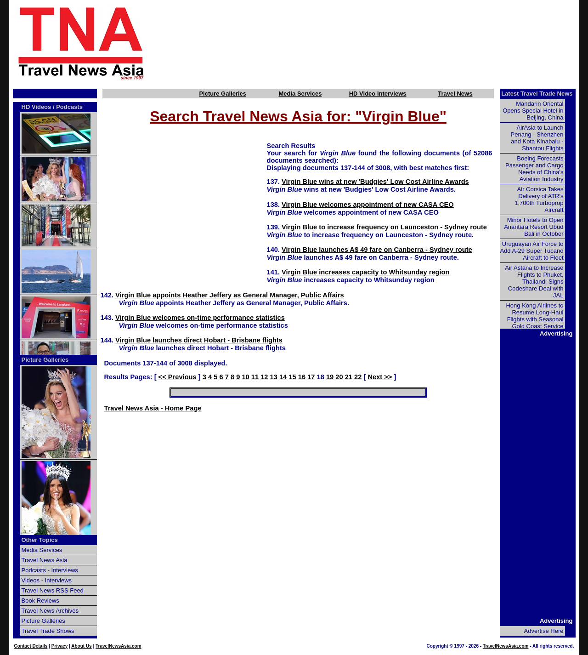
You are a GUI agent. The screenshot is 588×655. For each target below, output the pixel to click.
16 (301, 377)
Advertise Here (544, 630)
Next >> (380, 377)
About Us (81, 646)
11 (255, 377)
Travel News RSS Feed (53, 590)
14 (283, 377)
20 (339, 377)
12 (264, 377)
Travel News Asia (45, 560)
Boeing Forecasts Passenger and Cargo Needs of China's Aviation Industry (534, 168)
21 (348, 377)
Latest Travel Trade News (536, 93)
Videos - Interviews (47, 580)
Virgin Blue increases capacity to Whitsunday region (365, 272)
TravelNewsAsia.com (118, 646)
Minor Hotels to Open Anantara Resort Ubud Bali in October (533, 226)
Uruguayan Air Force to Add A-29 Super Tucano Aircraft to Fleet (531, 250)
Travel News (455, 93)
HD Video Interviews (378, 93)
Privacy (59, 646)
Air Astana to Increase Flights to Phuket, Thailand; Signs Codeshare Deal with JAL (534, 281)
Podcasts (69, 106)
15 (292, 377)
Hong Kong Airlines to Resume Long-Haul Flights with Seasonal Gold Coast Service (534, 316)
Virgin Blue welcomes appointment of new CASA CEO (368, 204)
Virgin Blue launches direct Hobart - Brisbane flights (199, 340)
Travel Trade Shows (48, 630)
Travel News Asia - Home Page (153, 408)
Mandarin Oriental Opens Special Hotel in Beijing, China (533, 110)
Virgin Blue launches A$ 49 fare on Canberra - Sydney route (377, 249)
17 (311, 377)
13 (273, 377)
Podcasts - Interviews (50, 570)
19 (330, 377)
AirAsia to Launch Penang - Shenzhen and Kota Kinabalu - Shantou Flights (537, 138)
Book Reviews (40, 600)
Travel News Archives (50, 610)
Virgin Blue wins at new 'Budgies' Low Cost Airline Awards (375, 181)
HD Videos (36, 106)
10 (245, 377)
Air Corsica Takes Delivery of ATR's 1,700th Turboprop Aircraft (538, 199)
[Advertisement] (377, 42)
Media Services (300, 93)
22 (358, 377)
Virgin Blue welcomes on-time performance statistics (200, 317)
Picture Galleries (222, 93)
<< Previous (177, 377)
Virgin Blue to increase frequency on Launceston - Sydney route (384, 227)
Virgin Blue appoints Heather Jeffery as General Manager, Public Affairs (229, 295)
